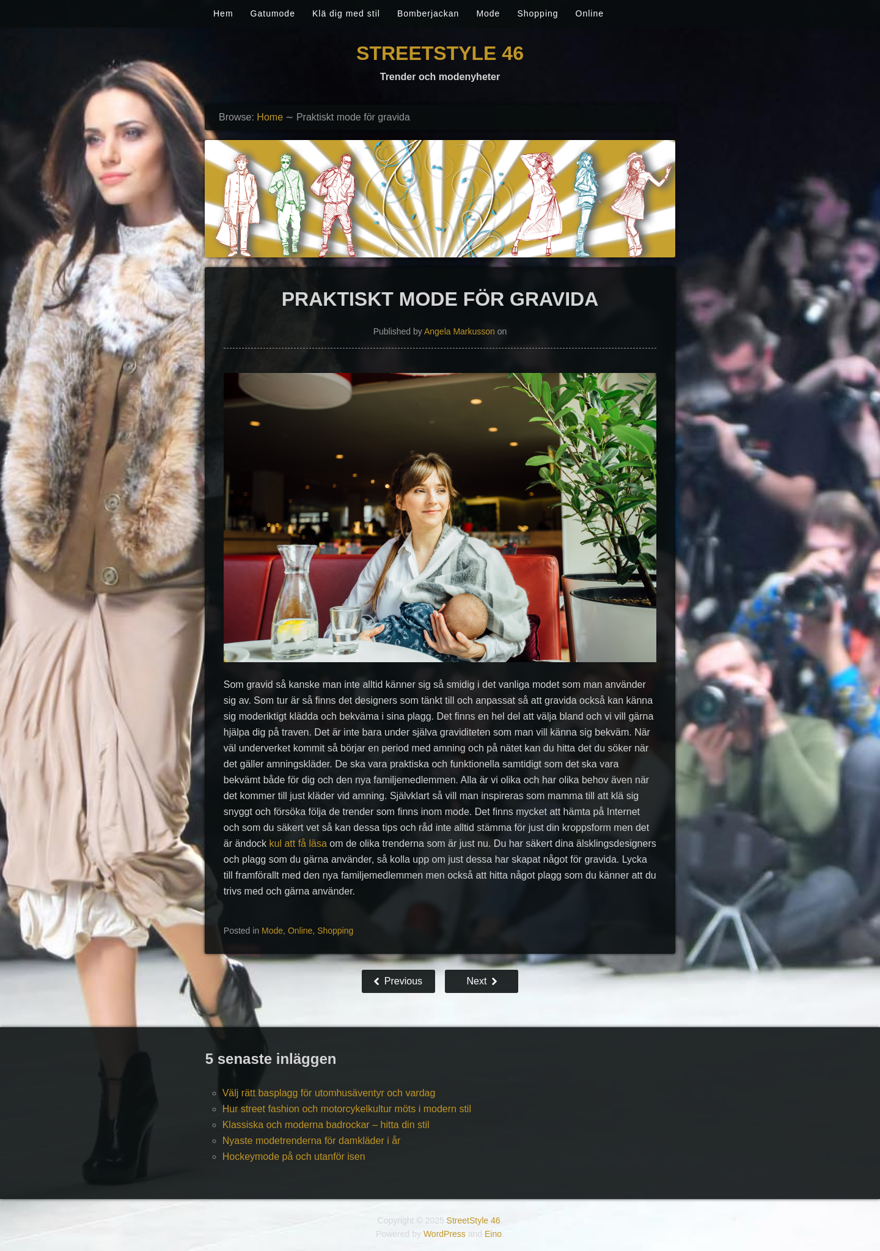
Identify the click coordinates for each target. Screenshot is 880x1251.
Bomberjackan (428, 13)
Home (270, 117)
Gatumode (273, 13)
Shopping (537, 13)
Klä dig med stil (346, 13)
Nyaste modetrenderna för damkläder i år (311, 1140)
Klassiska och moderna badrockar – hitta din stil (326, 1125)
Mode (488, 13)
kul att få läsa (298, 843)
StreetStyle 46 (440, 53)
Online (590, 13)
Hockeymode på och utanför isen (293, 1156)
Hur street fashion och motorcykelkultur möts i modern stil (346, 1109)
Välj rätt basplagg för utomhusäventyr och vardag (329, 1093)
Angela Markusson (459, 331)
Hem (223, 13)
